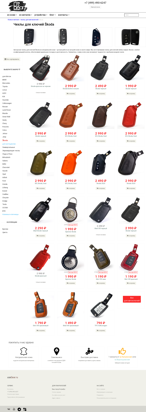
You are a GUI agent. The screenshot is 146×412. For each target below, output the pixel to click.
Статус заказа (56, 392)
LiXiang (5, 187)
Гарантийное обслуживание (16, 397)
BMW (4, 80)
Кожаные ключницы (10, 214)
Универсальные (8, 147)
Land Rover (6, 110)
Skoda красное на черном (40, 86)
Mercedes (6, 83)
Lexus (4, 90)
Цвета (4, 232)
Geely (4, 120)
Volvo (4, 130)
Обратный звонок (95, 7)
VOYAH (5, 208)
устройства (40, 15)
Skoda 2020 (100, 183)
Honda (4, 184)
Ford (4, 181)
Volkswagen (7, 103)
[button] (132, 299)
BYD (4, 211)
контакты (63, 15)
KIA (3, 97)
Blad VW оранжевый (70, 326)
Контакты (10, 389)
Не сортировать (12, 59)
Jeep (4, 137)
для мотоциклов (9, 144)
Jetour (4, 133)
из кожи (12, 15)
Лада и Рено (7, 154)
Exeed (4, 191)
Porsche (5, 127)
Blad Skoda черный (40, 231)
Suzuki (4, 171)
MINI (4, 164)
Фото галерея (101, 389)
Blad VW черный (101, 228)
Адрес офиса (56, 398)
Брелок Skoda (70, 232)
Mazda (5, 113)
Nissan (5, 107)
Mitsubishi (6, 157)
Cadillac (5, 194)
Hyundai (5, 100)
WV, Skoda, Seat (71, 136)
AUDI (4, 93)
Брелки (5, 229)
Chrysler (5, 198)
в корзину (71, 93)
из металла (25, 15)
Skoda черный (100, 89)
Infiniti (4, 177)
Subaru (5, 161)
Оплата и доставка (13, 394)
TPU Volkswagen (101, 326)
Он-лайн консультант (58, 395)
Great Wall (6, 117)
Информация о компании (104, 392)
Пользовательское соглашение (106, 398)
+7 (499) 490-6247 (95, 2)
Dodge (4, 201)
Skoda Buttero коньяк (71, 89)
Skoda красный (40, 276)
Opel (4, 174)
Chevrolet (6, 167)
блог (53, 15)
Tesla (4, 204)
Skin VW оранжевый (40, 326)
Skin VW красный (131, 279)
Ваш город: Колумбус (58, 389)
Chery (4, 123)
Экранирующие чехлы (11, 151)
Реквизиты (100, 395)
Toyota (5, 86)
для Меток (6, 76)
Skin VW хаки (101, 279)
